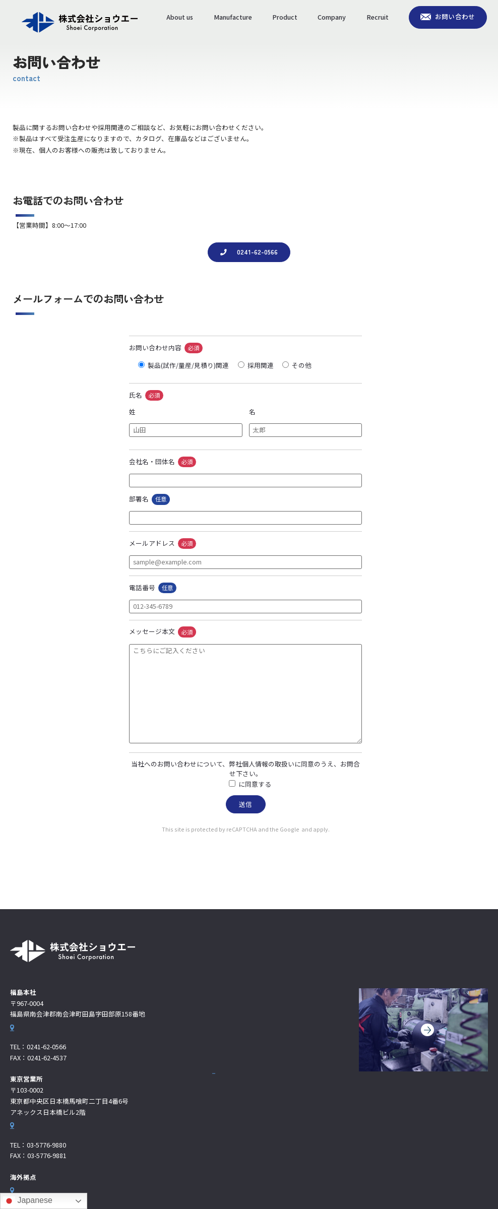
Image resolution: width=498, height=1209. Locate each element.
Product (284, 17)
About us (179, 17)
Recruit (377, 17)
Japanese (27, 1201)
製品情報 (224, 1048)
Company (332, 17)
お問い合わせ (455, 16)
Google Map (28, 1033)
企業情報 (224, 1064)
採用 (218, 1097)
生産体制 (224, 1032)
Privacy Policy (287, 829)
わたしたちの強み (237, 1016)
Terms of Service (339, 829)
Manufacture (233, 17)
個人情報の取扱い (238, 784)
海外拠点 (231, 1081)
